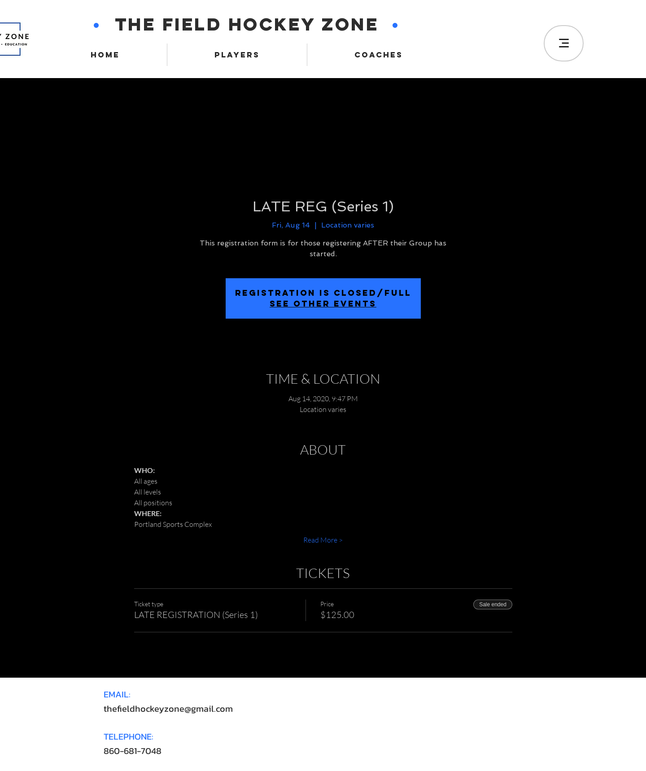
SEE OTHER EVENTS (323, 303)
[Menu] (564, 43)
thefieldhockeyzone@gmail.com (168, 708)
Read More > (323, 539)
